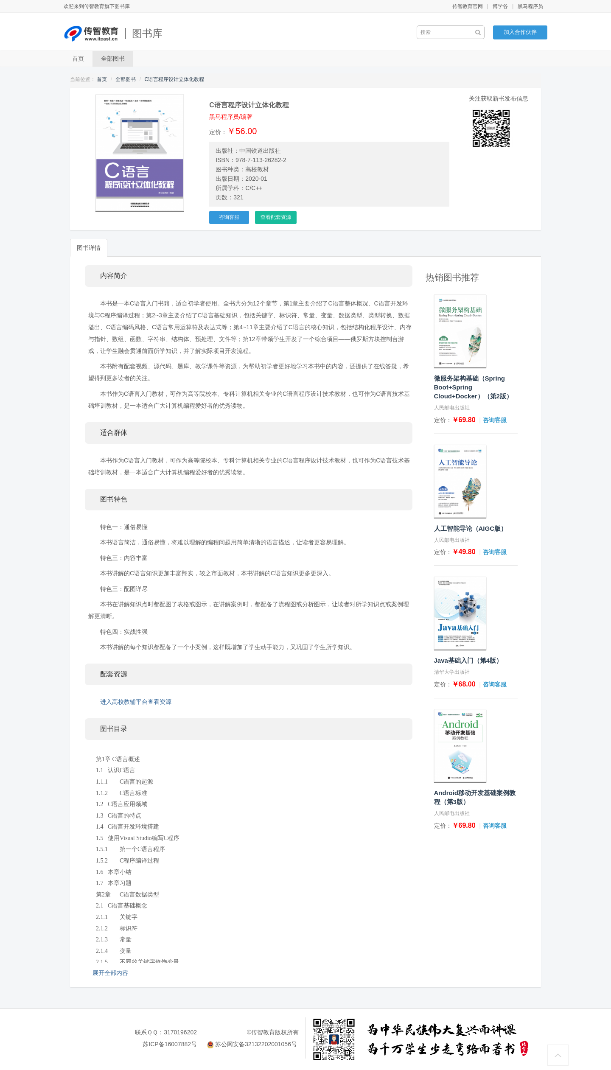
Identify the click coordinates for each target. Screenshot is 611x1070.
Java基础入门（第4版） (468, 660)
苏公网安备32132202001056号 (256, 1044)
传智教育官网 (467, 6)
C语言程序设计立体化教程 (174, 79)
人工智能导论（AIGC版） (470, 528)
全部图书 (113, 58)
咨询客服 (229, 217)
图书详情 (89, 247)
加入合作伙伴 (520, 32)
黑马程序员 (530, 6)
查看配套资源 (276, 217)
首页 (78, 58)
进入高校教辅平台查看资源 (135, 701)
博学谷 (500, 6)
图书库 (147, 33)
